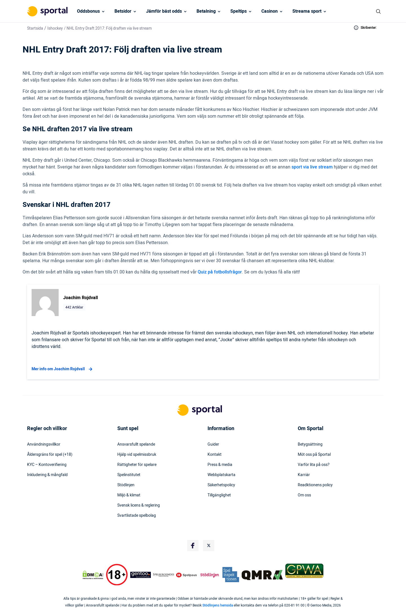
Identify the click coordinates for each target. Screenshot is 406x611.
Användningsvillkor (43, 444)
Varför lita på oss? (314, 465)
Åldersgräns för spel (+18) (49, 454)
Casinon (269, 11)
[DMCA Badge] (93, 575)
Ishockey (55, 28)
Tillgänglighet (219, 495)
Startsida (35, 28)
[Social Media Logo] (192, 545)
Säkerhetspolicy (221, 485)
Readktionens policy (315, 485)
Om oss (304, 495)
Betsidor (122, 11)
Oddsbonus (88, 11)
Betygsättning (310, 444)
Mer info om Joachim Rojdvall (63, 369)
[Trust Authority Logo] (140, 575)
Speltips (238, 11)
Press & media (220, 465)
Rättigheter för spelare (136, 465)
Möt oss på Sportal (314, 454)
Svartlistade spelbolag (136, 515)
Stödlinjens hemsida (217, 605)
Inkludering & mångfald (47, 475)
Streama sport (306, 11)
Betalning (206, 11)
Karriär (304, 475)
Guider (213, 444)
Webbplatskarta (221, 475)
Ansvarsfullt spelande (136, 444)
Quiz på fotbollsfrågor (220, 272)
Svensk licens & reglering (138, 505)
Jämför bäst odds (164, 11)
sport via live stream (312, 167)
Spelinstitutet (128, 475)
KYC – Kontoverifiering (47, 465)
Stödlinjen (125, 485)
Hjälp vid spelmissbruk (136, 454)
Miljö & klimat (128, 495)
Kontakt (215, 454)
